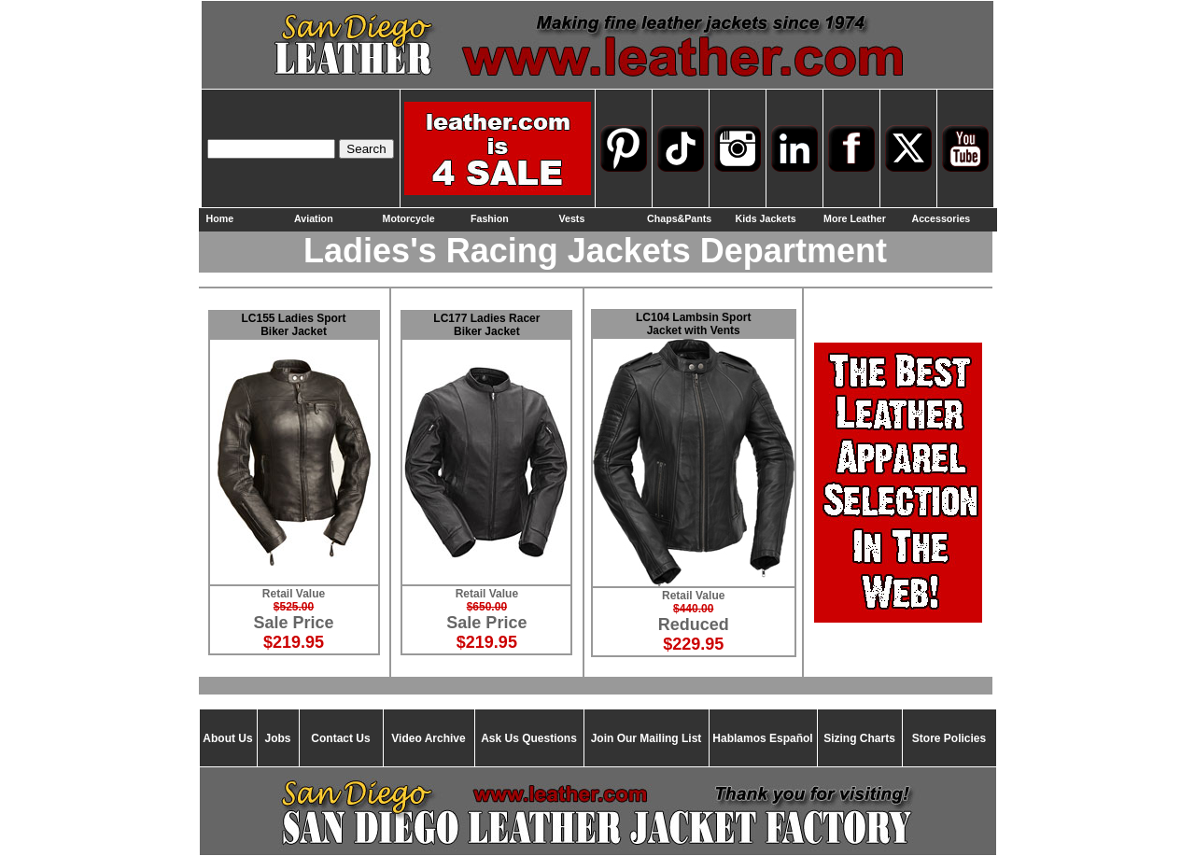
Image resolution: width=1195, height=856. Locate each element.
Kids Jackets (766, 218)
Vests (572, 218)
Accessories (941, 218)
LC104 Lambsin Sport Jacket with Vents (693, 324)
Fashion (490, 218)
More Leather (854, 218)
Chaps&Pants (679, 218)
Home (220, 218)
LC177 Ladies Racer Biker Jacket (486, 325)
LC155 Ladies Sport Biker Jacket (294, 325)
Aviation (313, 218)
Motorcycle (409, 218)
